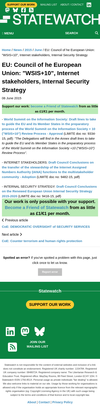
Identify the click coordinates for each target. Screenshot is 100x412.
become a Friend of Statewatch (54, 106)
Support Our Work (21, 4)
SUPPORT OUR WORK (50, 304)
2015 (28, 50)
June (38, 50)
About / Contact (71, 4)
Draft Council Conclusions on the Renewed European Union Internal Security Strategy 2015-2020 (49, 191)
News (18, 50)
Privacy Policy (62, 402)
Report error (50, 271)
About (31, 402)
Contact (44, 402)
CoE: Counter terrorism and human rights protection (42, 241)
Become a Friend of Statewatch (36, 207)
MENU (8, 33)
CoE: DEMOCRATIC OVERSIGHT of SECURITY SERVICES (46, 226)
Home (6, 50)
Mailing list (48, 4)
